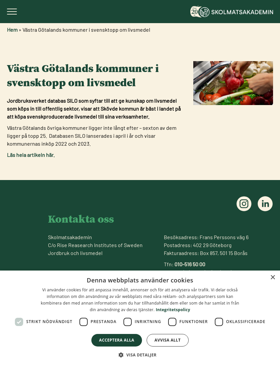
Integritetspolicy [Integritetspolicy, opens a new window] (173, 309)
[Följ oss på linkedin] (265, 204)
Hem (12, 29)
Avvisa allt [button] (168, 340)
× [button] (272, 277)
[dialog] (140, 318)
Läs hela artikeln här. (31, 155)
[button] (140, 354)
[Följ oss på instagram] (244, 204)
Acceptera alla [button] (116, 340)
